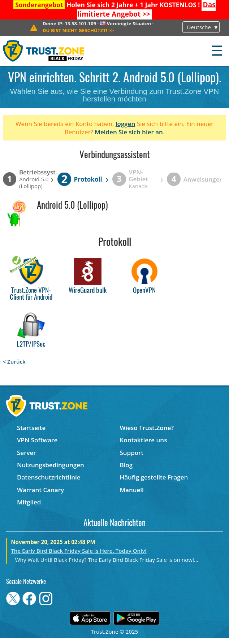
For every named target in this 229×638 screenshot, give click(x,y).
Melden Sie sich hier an (129, 132)
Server (26, 452)
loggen (125, 124)
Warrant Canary (40, 490)
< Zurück (14, 361)
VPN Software (37, 440)
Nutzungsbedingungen (50, 465)
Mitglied (29, 502)
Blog (126, 465)
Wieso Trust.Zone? (147, 428)
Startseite (31, 428)
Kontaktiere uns (143, 440)
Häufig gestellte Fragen (154, 477)
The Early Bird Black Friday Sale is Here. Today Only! (78, 550)
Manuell (131, 490)
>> (146, 9)
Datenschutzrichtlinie (49, 477)
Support (131, 452)
